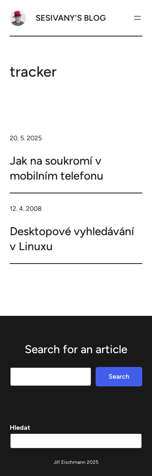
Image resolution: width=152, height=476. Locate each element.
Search (119, 376)
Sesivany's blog (71, 18)
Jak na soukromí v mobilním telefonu (56, 168)
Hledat (20, 427)
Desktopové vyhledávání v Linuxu (72, 238)
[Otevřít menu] (137, 18)
